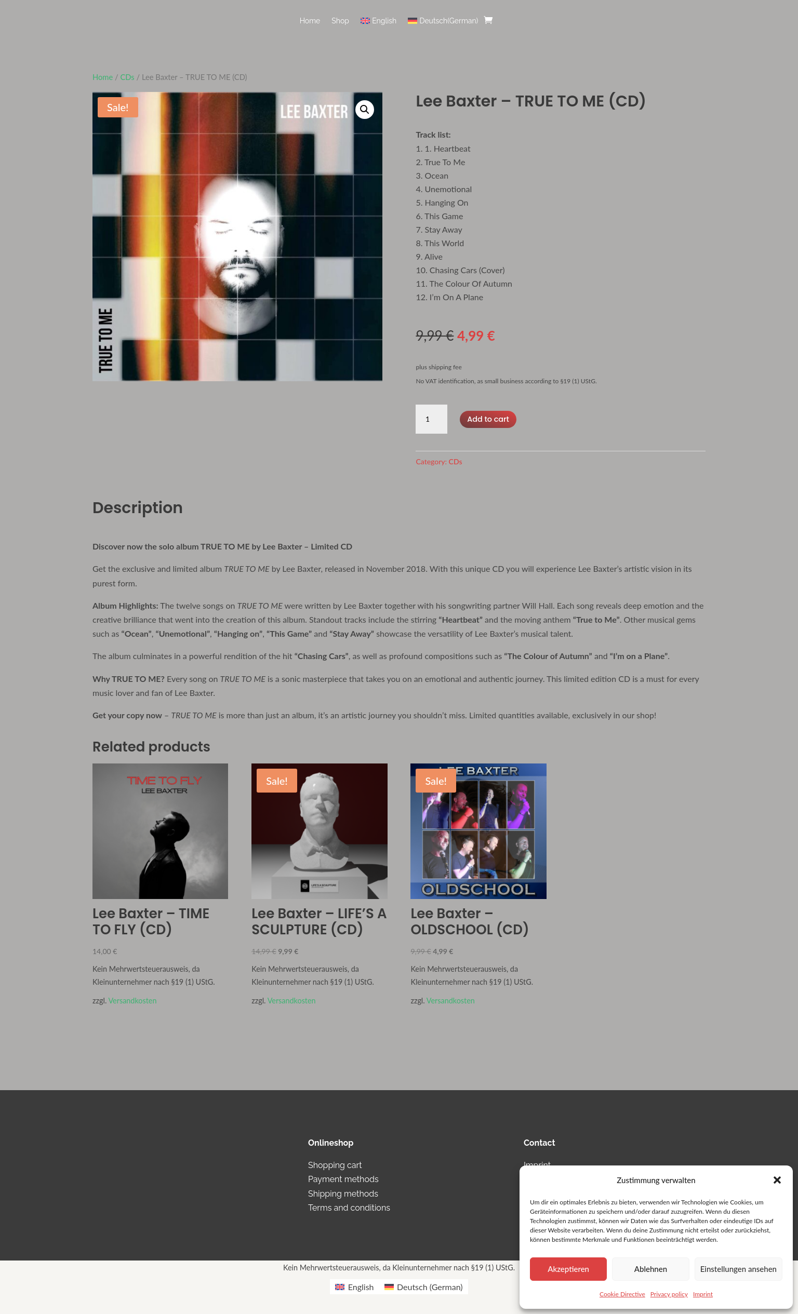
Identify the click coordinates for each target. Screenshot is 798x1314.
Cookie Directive (622, 1294)
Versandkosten (132, 1000)
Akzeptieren (568, 1268)
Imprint (703, 1294)
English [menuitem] (361, 1287)
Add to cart (487, 418)
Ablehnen (650, 1268)
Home (310, 21)
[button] (777, 1180)
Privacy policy (669, 1294)
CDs (127, 77)
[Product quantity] (431, 419)
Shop (340, 21)
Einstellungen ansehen (738, 1268)
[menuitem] (378, 28)
